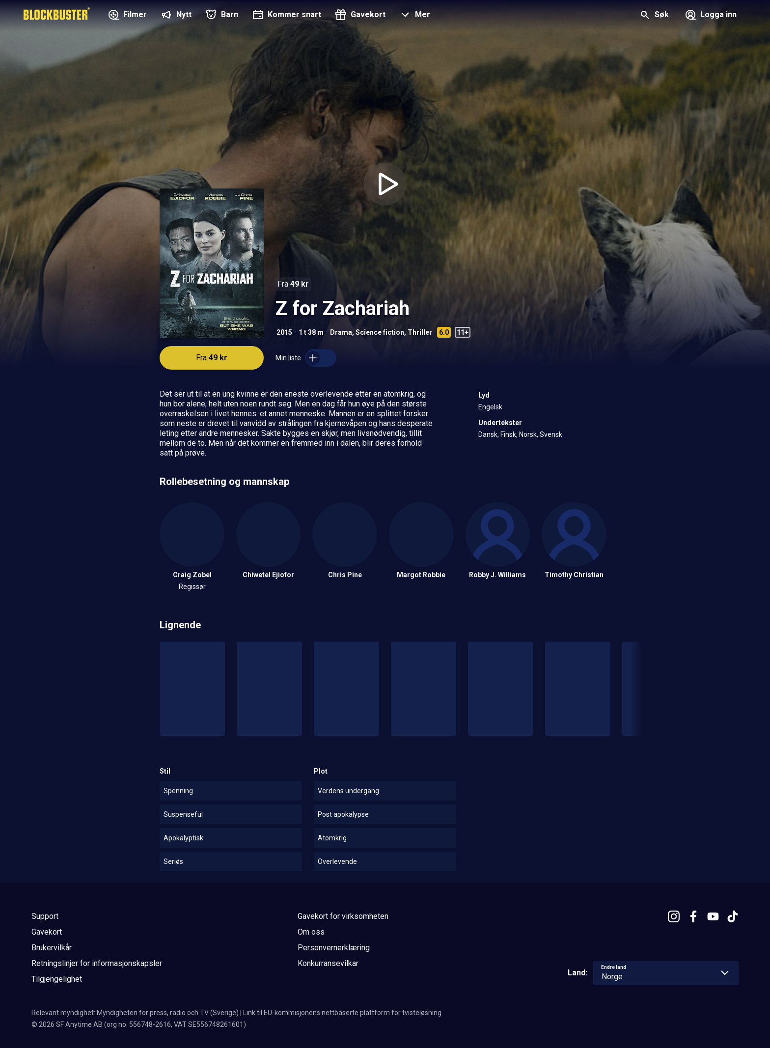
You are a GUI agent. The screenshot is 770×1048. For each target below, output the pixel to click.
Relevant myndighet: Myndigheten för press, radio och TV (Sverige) (135, 1013)
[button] (413, 15)
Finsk (508, 434)
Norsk (528, 434)
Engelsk (490, 407)
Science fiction (380, 332)
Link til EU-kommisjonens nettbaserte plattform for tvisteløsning (342, 1013)
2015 (284, 332)
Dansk (487, 434)
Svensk (551, 434)
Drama (341, 332)
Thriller (420, 332)
